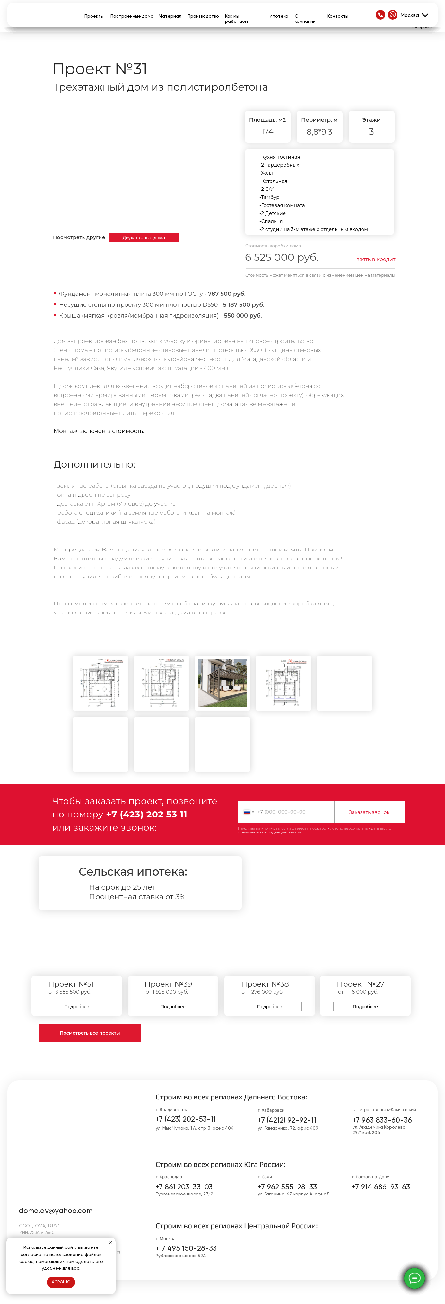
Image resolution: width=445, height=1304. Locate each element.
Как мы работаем (236, 18)
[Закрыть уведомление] (111, 1242)
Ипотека (279, 16)
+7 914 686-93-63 (381, 1187)
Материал (170, 16)
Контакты (337, 16)
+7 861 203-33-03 (184, 1187)
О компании (305, 18)
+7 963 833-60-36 (382, 1120)
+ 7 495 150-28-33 (186, 1248)
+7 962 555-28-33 (287, 1187)
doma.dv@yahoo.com (55, 1210)
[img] (380, 15)
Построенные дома (131, 16)
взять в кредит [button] (376, 259)
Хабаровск (422, 26)
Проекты (94, 16)
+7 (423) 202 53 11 (146, 814)
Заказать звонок (369, 812)
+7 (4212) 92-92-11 (287, 1120)
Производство (203, 16)
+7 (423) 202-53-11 (186, 1119)
